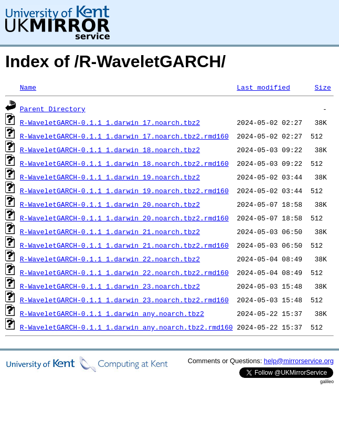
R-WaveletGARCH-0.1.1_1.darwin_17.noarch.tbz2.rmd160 (124, 136)
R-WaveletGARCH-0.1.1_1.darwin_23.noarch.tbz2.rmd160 (124, 299)
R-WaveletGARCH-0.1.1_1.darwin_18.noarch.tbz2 (110, 149)
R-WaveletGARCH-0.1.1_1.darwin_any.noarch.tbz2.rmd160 (126, 327)
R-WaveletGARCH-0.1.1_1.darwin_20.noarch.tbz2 (110, 204)
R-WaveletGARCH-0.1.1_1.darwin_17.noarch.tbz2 (110, 122)
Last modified (263, 87)
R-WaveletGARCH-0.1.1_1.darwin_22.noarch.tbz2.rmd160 (124, 272)
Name (28, 87)
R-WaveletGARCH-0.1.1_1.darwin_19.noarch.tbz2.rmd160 (124, 190)
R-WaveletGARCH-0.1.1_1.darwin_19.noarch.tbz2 (110, 177)
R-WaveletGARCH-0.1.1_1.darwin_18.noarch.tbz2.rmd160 (124, 163)
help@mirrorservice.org (299, 361)
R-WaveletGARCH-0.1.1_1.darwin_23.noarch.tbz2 (110, 286)
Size (322, 87)
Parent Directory (53, 108)
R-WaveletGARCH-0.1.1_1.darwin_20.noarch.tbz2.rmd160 (124, 218)
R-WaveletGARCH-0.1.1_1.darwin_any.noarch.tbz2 (112, 313)
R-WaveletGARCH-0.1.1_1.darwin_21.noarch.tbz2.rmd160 (124, 245)
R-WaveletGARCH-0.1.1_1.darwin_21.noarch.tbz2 (110, 231)
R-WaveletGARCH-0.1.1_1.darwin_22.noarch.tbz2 (110, 258)
